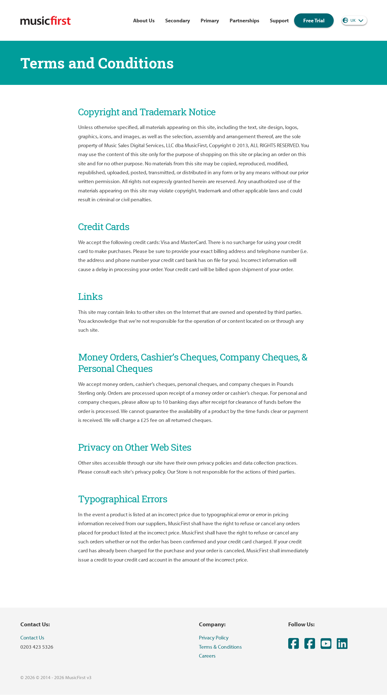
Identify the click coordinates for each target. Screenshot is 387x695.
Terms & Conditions (220, 646)
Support (279, 20)
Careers (207, 655)
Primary (210, 20)
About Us (144, 20)
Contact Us (32, 637)
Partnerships (244, 20)
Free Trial (313, 20)
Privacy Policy (214, 637)
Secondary (177, 20)
